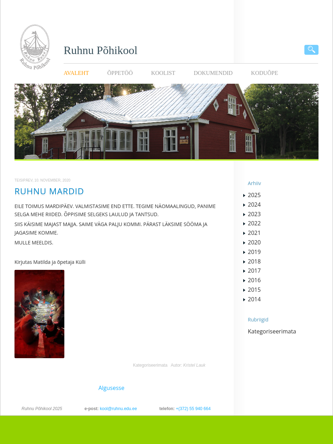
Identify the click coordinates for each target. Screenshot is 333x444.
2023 (254, 214)
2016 (254, 280)
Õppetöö (120, 73)
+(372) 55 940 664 (193, 408)
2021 (254, 233)
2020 (254, 242)
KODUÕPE (264, 73)
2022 (254, 223)
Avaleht (76, 73)
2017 (254, 270)
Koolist (163, 73)
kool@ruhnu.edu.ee (118, 408)
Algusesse (111, 388)
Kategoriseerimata (150, 365)
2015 (254, 290)
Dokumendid (213, 73)
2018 (254, 261)
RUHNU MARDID (49, 191)
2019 (254, 252)
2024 (254, 204)
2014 (254, 299)
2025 (254, 195)
